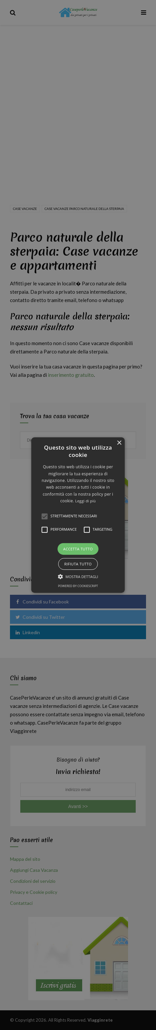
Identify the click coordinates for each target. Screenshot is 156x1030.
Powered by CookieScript (78, 586)
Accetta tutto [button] (78, 548)
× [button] (118, 443)
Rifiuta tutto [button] (77, 563)
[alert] (78, 515)
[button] (78, 515)
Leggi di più (85, 500)
